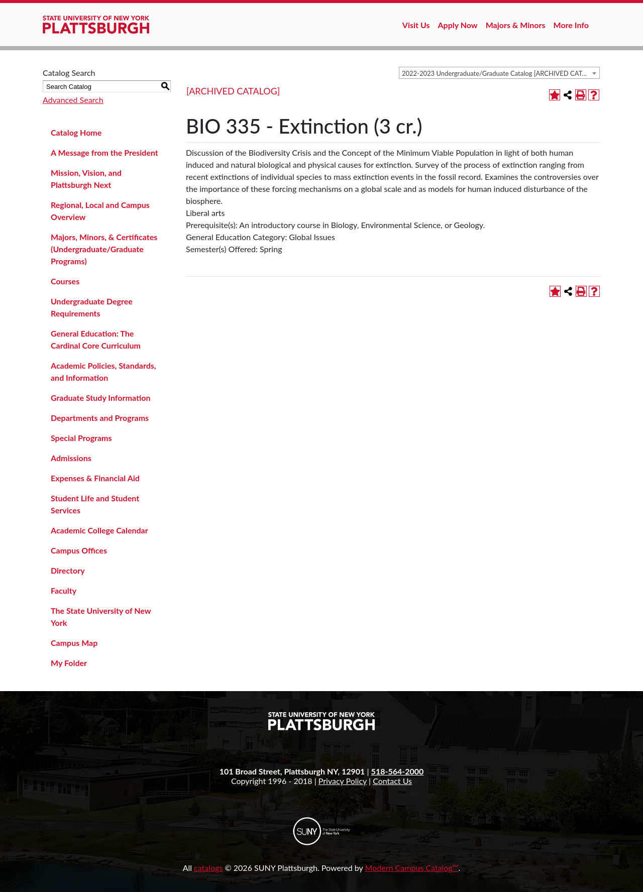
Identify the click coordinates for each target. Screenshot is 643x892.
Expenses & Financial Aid (95, 478)
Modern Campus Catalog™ (412, 867)
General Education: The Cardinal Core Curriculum (96, 339)
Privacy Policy (342, 781)
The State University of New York (101, 616)
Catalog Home (76, 132)
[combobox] (499, 73)
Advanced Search (73, 99)
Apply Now (458, 25)
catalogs (208, 867)
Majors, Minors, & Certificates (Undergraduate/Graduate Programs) (104, 249)
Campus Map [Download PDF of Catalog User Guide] (74, 642)
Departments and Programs (100, 417)
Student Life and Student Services (95, 504)
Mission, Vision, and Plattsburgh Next (86, 178)
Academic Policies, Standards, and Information (103, 371)
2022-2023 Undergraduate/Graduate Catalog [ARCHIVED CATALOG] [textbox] (500, 73)
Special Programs (81, 437)
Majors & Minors (516, 25)
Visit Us (416, 25)
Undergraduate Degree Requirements (92, 307)
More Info (571, 25)
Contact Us (392, 781)
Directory (68, 570)
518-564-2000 (397, 771)
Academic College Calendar (99, 530)
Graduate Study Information (100, 397)
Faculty (63, 590)
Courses (65, 281)
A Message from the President (104, 152)
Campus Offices (79, 550)
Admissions (71, 458)
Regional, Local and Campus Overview (100, 210)
